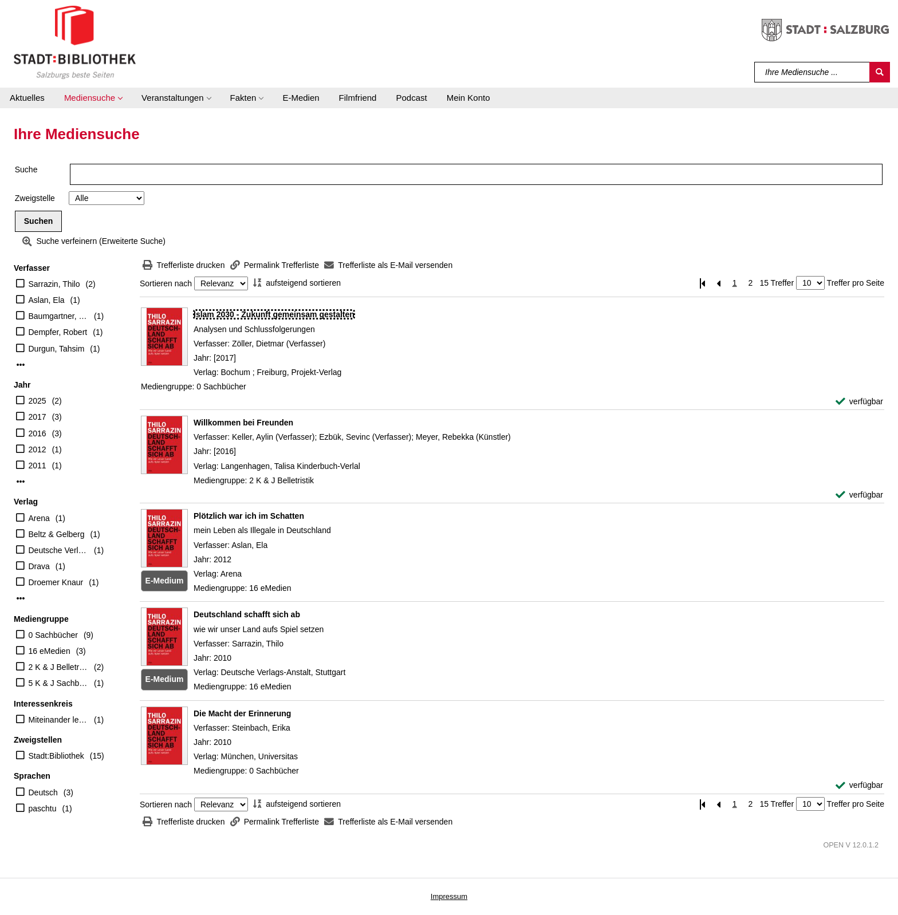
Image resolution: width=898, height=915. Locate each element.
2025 (37, 400)
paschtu (43, 808)
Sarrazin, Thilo (54, 284)
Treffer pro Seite (855, 282)
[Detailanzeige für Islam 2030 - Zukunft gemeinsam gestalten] (274, 314)
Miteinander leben (59, 719)
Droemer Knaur (56, 582)
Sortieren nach (166, 283)
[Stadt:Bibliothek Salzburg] (75, 41)
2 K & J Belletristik (59, 667)
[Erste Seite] (703, 283)
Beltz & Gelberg (57, 534)
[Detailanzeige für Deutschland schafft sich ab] (247, 614)
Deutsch (43, 792)
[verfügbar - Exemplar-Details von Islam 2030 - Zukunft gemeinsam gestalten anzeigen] (859, 402)
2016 (37, 433)
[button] (93, 98)
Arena (39, 518)
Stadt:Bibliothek (56, 755)
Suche (26, 169)
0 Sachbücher (53, 635)
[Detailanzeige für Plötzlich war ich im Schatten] (249, 515)
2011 (37, 465)
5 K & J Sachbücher (59, 683)
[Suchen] (879, 72)
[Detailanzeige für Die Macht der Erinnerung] (242, 713)
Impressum (449, 896)
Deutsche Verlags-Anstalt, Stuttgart (59, 550)
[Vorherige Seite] (719, 283)
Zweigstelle (35, 198)
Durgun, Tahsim (57, 348)
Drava (39, 566)
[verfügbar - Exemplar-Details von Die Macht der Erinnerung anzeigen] (859, 785)
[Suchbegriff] (812, 72)
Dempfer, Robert (58, 332)
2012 (37, 449)
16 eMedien (49, 651)
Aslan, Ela (47, 300)
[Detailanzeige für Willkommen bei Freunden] (243, 422)
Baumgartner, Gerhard (59, 316)
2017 (37, 416)
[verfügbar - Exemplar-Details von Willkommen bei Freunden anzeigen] (859, 495)
